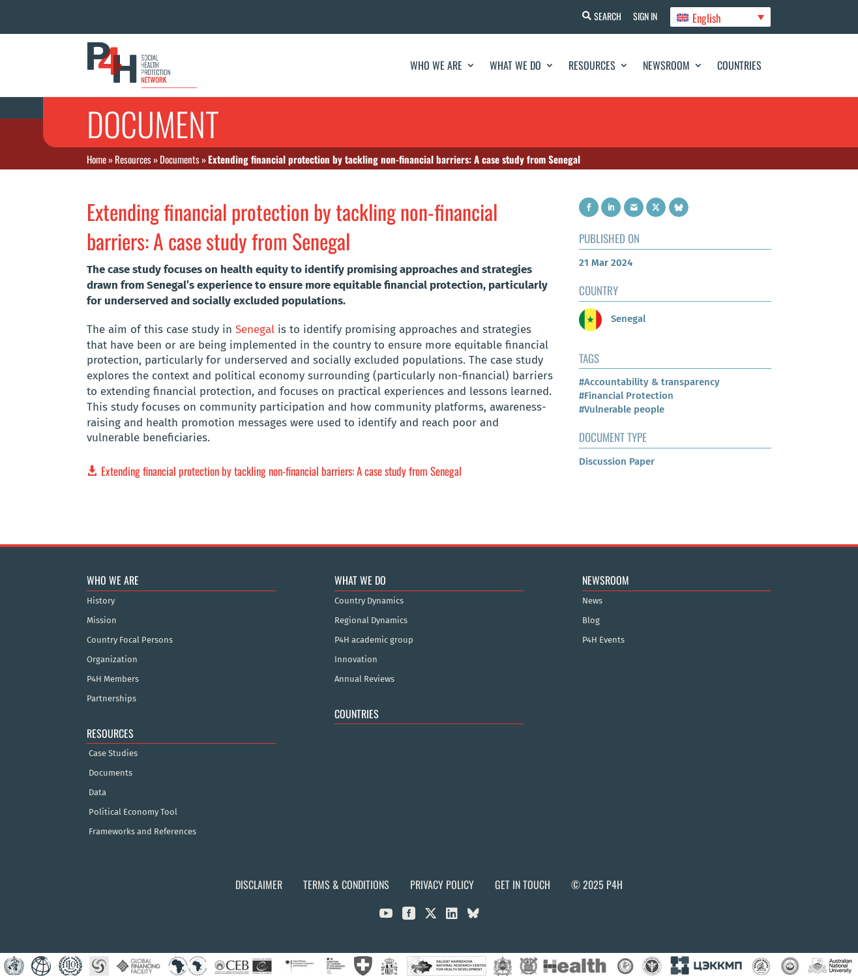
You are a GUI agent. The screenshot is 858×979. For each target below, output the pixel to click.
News (592, 601)
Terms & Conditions (346, 884)
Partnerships (111, 698)
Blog (591, 620)
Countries (739, 65)
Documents (180, 159)
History (101, 601)
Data (97, 792)
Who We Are (436, 65)
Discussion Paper (617, 461)
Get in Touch (522, 884)
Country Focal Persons (130, 640)
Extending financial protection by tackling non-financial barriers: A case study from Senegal (281, 471)
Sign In (644, 16)
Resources (592, 65)
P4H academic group (373, 640)
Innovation (355, 659)
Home (96, 159)
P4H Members (113, 679)
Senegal (254, 329)
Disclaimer (258, 884)
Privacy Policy (442, 884)
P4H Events (603, 640)
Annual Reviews (364, 679)
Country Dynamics (369, 601)
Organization (112, 659)
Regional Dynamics (370, 620)
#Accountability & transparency (649, 382)
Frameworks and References (142, 831)
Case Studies (113, 753)
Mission (102, 620)
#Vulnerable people (621, 409)
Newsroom (666, 65)
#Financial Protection (626, 396)
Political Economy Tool (133, 812)
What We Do (515, 65)
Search (605, 16)
